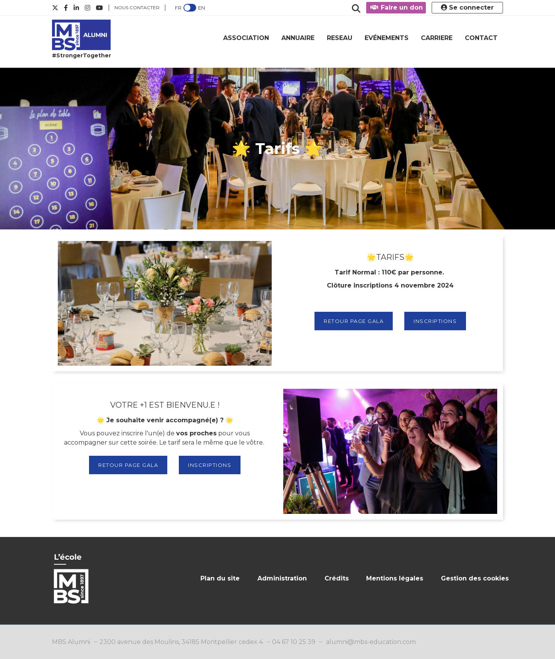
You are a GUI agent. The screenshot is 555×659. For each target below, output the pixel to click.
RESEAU (339, 38)
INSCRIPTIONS (435, 321)
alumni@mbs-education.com (371, 642)
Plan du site (220, 578)
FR (178, 8)
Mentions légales (394, 578)
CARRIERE (436, 38)
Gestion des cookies (475, 578)
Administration (282, 578)
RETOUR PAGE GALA (353, 321)
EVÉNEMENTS (387, 38)
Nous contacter (137, 7)
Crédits (337, 578)
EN (201, 8)
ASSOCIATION (246, 38)
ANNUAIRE (297, 38)
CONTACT (481, 38)
